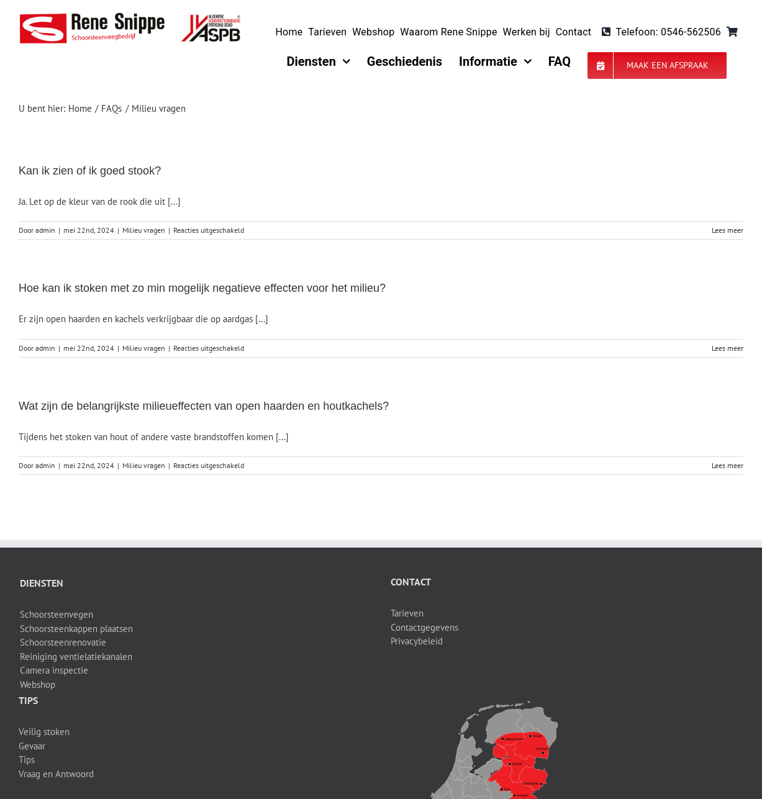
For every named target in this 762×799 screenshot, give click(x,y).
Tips (27, 759)
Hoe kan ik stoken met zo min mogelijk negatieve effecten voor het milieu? (202, 288)
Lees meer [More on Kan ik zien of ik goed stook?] (727, 230)
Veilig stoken (44, 732)
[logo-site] (130, 17)
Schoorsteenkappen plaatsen (76, 628)
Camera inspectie (54, 670)
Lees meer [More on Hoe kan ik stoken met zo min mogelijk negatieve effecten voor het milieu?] (727, 348)
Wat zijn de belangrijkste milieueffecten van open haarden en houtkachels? (204, 406)
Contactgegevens (424, 627)
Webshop (37, 684)
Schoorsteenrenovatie (63, 642)
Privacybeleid (417, 641)
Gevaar (32, 746)
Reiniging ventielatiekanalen (76, 656)
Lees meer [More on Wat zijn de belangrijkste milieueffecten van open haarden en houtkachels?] (727, 465)
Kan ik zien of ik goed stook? (90, 171)
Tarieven (407, 613)
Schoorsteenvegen (56, 614)
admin (45, 230)
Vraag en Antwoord (56, 774)
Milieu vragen (143, 230)
